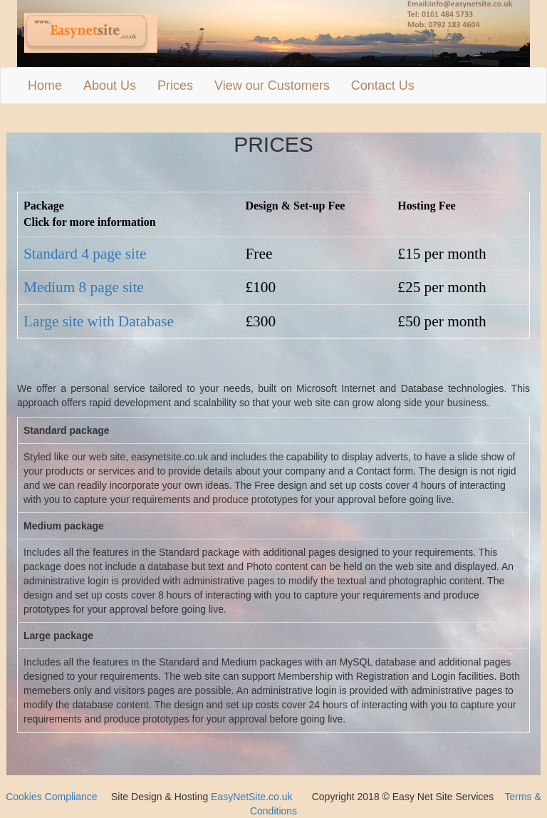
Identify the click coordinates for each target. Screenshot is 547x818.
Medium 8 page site (84, 287)
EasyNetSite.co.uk (251, 796)
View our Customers (272, 85)
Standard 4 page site (85, 253)
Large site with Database (99, 321)
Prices (175, 85)
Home (45, 85)
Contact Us (383, 85)
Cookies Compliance (51, 796)
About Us (109, 85)
